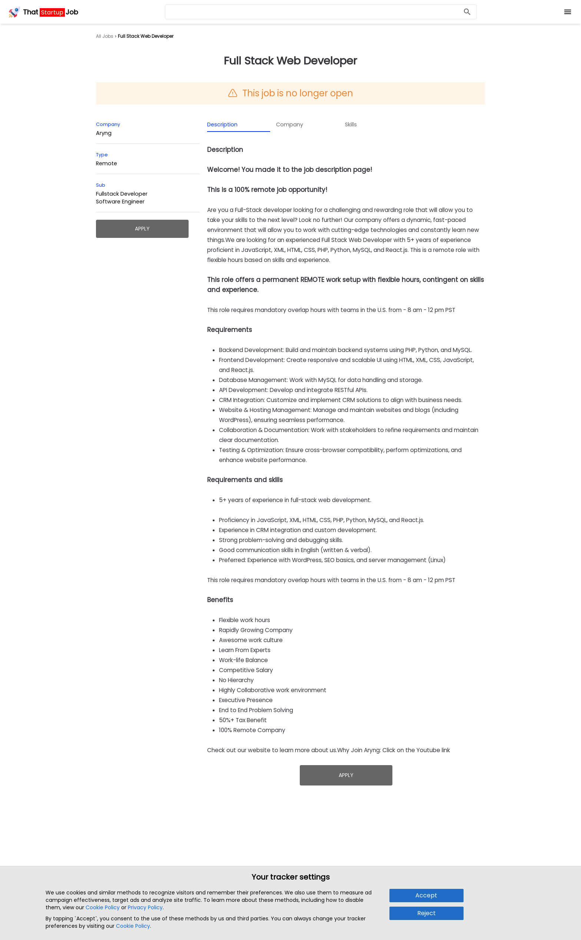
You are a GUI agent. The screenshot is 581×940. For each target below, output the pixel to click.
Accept (426, 895)
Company (289, 124)
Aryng (104, 133)
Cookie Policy (103, 907)
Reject (426, 913)
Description (222, 124)
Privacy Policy (145, 907)
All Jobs (104, 36)
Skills (351, 124)
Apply (142, 228)
